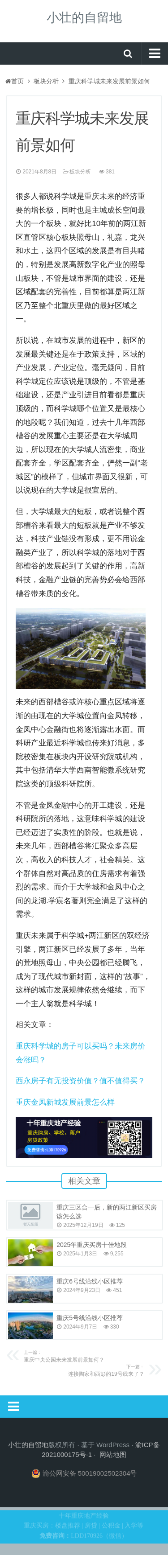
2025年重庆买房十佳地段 (91, 1244)
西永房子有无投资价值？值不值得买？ (80, 1081)
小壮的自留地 (84, 18)
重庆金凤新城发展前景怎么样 (65, 1102)
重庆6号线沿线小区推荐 (89, 1281)
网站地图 (112, 1454)
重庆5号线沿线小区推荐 (89, 1317)
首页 (14, 81)
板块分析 (46, 81)
